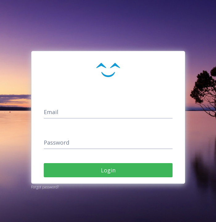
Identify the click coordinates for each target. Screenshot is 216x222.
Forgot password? (45, 187)
